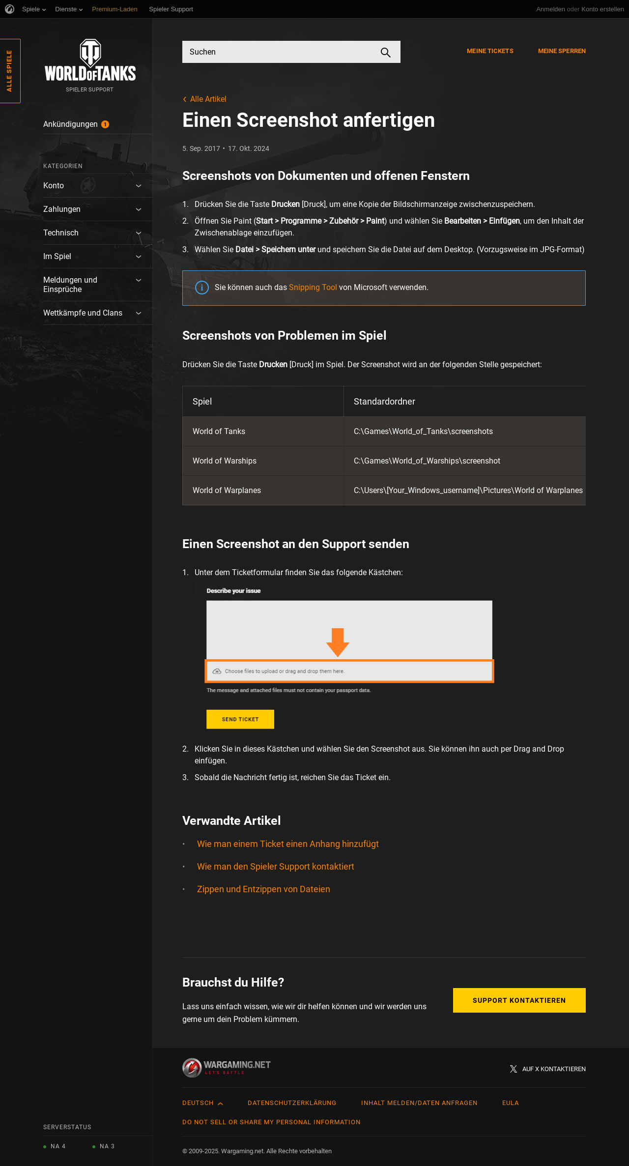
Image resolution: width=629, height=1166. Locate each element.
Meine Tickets (490, 51)
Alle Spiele (9, 71)
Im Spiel (57, 256)
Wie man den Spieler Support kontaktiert (275, 866)
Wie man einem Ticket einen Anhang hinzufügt (288, 844)
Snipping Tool (313, 287)
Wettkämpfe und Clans (82, 313)
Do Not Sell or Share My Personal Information (271, 1122)
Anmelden (550, 9)
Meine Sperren (562, 51)
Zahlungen (62, 209)
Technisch (61, 232)
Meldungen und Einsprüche (70, 284)
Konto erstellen (602, 9)
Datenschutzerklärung (292, 1103)
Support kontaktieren (519, 1000)
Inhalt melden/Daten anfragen (419, 1103)
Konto (53, 185)
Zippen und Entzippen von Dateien (263, 889)
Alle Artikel (208, 99)
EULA (510, 1103)
